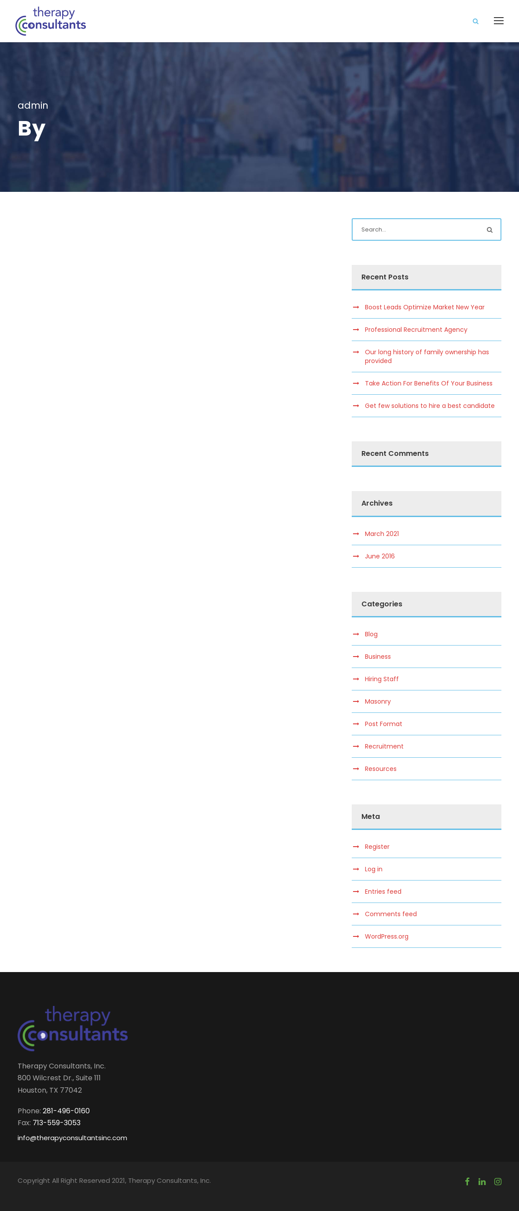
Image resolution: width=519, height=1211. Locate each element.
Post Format (383, 723)
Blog (371, 634)
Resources (381, 768)
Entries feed (383, 891)
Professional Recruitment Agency (416, 329)
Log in (374, 869)
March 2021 (382, 533)
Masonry (378, 701)
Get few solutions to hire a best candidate (430, 405)
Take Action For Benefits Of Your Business (429, 383)
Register (377, 846)
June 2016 (380, 556)
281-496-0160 (66, 1111)
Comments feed (391, 914)
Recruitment (384, 746)
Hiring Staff (382, 679)
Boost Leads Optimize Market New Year (425, 307)
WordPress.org (387, 936)
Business (378, 656)
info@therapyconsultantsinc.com (72, 1137)
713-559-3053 (57, 1123)
